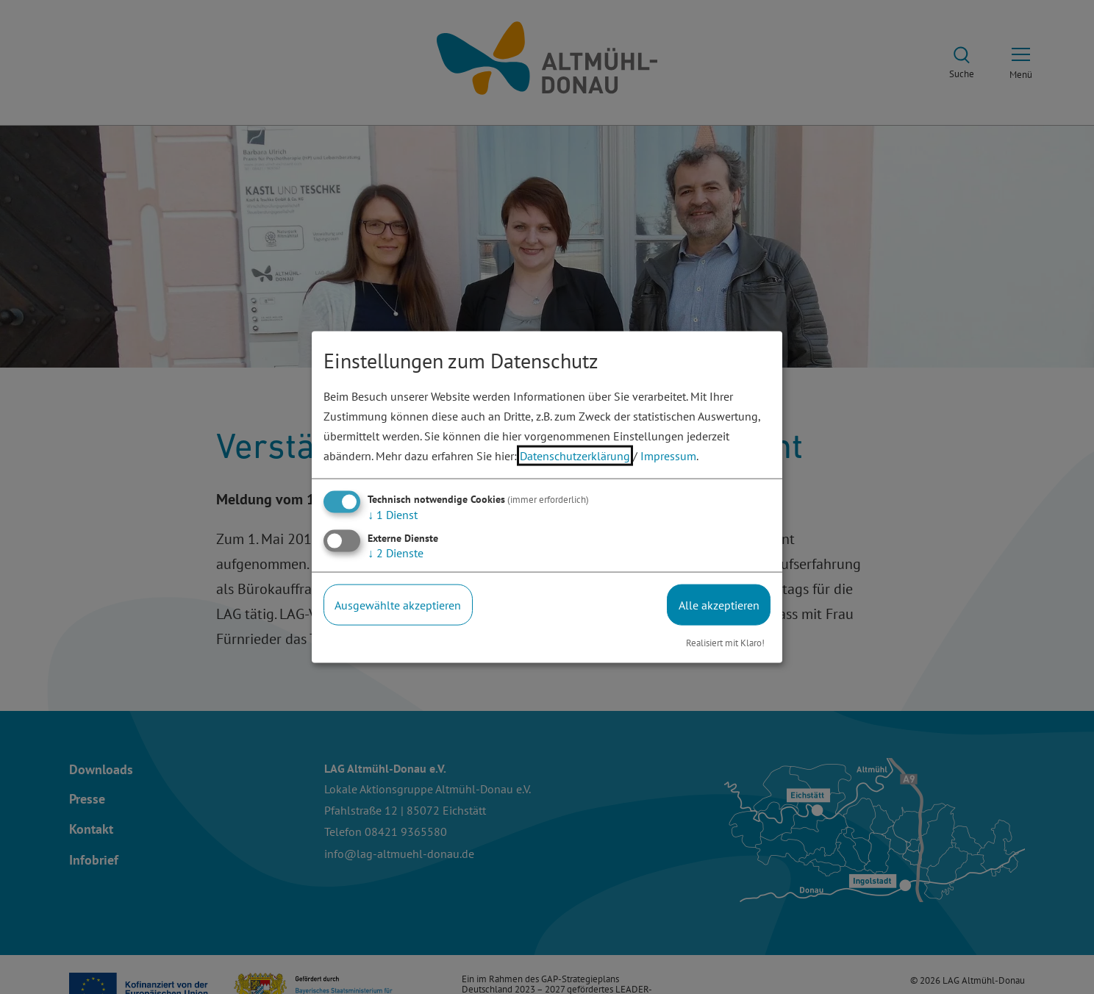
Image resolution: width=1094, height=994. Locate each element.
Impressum (668, 455)
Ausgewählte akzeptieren (398, 604)
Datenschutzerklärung (575, 455)
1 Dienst (393, 514)
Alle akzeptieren (719, 604)
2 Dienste (395, 552)
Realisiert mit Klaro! (725, 643)
